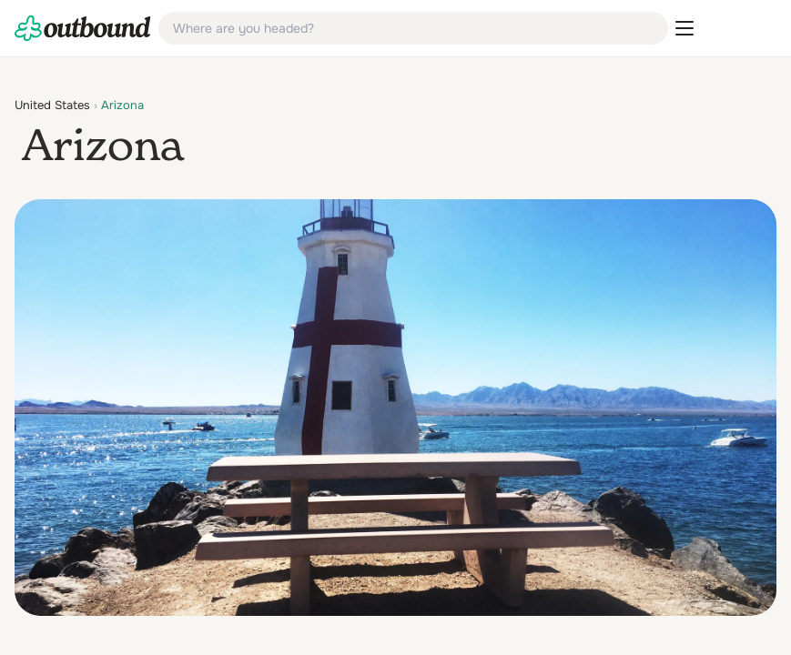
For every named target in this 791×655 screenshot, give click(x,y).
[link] (83, 28)
